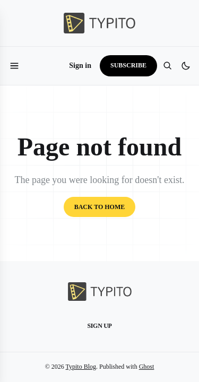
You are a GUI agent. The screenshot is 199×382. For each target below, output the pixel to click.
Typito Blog (81, 366)
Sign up (99, 325)
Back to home (99, 207)
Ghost (146, 366)
